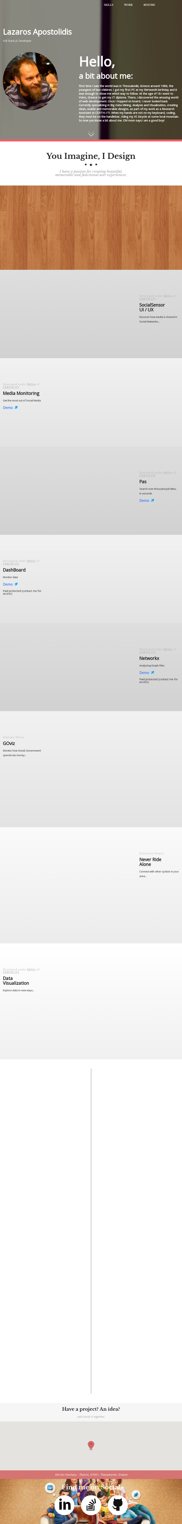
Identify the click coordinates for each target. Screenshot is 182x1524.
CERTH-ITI (147, 298)
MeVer (168, 296)
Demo (10, 407)
